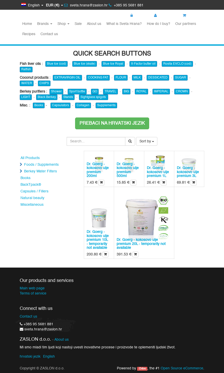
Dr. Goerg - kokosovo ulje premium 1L (158, 172)
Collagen (83, 105)
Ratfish (26, 69)
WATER (26, 83)
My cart (191, 15)
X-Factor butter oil (143, 63)
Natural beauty (32, 198)
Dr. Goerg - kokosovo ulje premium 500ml (128, 170)
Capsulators (60, 105)
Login (137, 15)
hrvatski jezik (30, 356)
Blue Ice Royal (113, 63)
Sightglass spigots (93, 97)
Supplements (106, 105)
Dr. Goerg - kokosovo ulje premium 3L (188, 172)
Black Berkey (47, 97)
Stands (68, 97)
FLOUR (121, 77)
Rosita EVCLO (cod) (177, 63)
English (49, 356)
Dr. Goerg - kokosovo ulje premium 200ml (98, 170)
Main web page (32, 288)
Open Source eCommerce (182, 368)
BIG (126, 91)
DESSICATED (158, 77)
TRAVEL (110, 91)
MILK (137, 77)
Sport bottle (77, 91)
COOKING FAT (98, 77)
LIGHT (25, 97)
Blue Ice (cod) (56, 63)
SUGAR (180, 77)
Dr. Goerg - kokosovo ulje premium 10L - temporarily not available (98, 240)
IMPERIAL (161, 91)
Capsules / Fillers (34, 191)
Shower (56, 91)
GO (95, 91)
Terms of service (33, 293)
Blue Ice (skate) (84, 63)
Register (163, 15)
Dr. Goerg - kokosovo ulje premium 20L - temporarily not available (141, 244)
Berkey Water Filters (40, 171)
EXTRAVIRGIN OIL (67, 77)
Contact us (28, 316)
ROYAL (141, 91)
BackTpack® (31, 184)
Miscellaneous (32, 205)
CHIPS (44, 83)
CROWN (182, 91)
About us (61, 339)
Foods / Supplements (41, 164)
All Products (30, 158)
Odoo (142, 368)
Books (38, 105)
